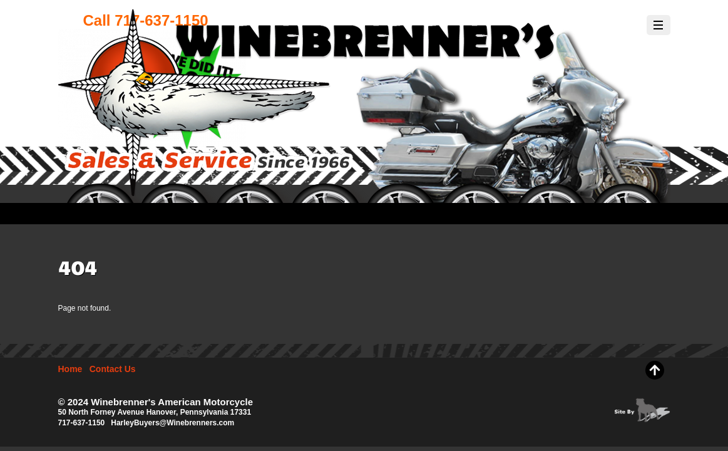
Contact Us (113, 369)
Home (70, 369)
